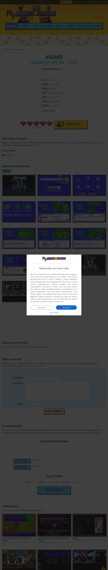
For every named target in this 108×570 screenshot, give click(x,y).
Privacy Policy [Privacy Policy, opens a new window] (59, 301)
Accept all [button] (66, 307)
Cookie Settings (47, 301)
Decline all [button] (42, 307)
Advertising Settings (45, 299)
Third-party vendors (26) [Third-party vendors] (52, 287)
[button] (54, 312)
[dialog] (54, 285)
